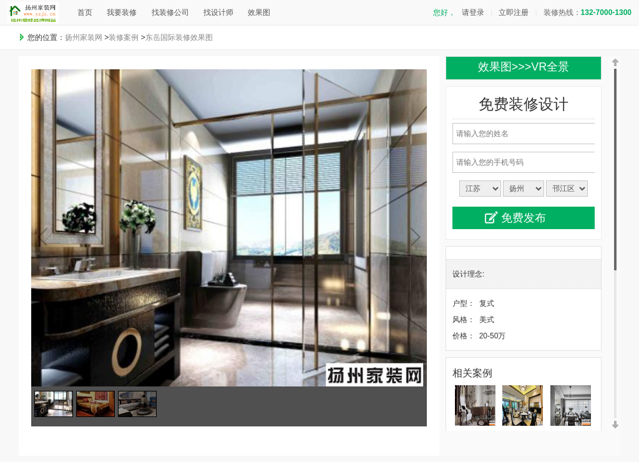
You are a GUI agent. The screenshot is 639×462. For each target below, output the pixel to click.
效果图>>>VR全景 (524, 67)
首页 (84, 12)
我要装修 (122, 12)
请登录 (473, 12)
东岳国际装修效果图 (179, 37)
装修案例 (124, 37)
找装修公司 (170, 12)
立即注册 (514, 12)
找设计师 (218, 12)
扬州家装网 (83, 37)
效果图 (259, 12)
